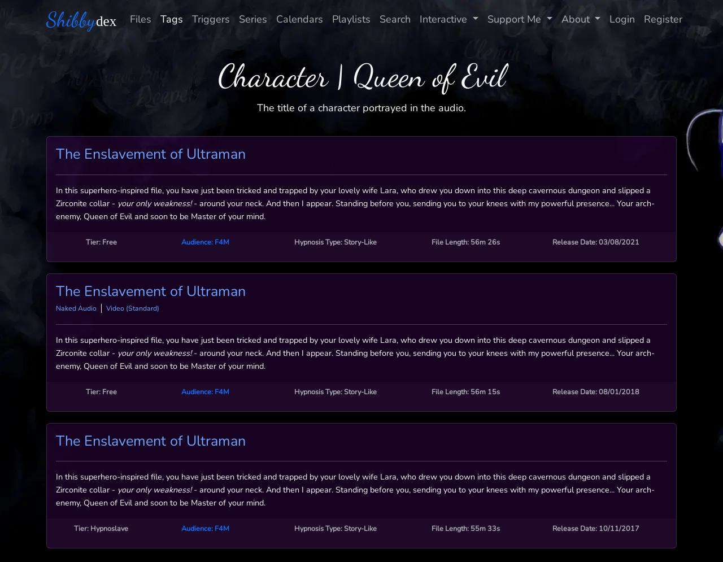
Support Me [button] (515, 19)
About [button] (577, 19)
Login (622, 19)
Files (140, 19)
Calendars (299, 19)
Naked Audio (76, 308)
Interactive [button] (445, 19)
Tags (171, 19)
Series (253, 19)
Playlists (351, 19)
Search (395, 19)
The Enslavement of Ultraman (151, 154)
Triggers (211, 19)
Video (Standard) (132, 308)
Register (663, 19)
